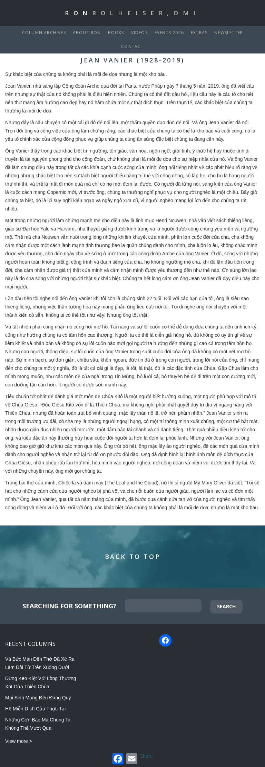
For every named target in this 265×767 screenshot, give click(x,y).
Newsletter (228, 33)
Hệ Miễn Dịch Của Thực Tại (35, 708)
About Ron (87, 33)
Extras (199, 33)
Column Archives (44, 33)
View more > (18, 741)
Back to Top (132, 556)
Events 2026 (169, 33)
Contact (132, 46)
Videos (139, 33)
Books (116, 33)
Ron (132, 13)
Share (146, 756)
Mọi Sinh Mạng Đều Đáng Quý (38, 697)
